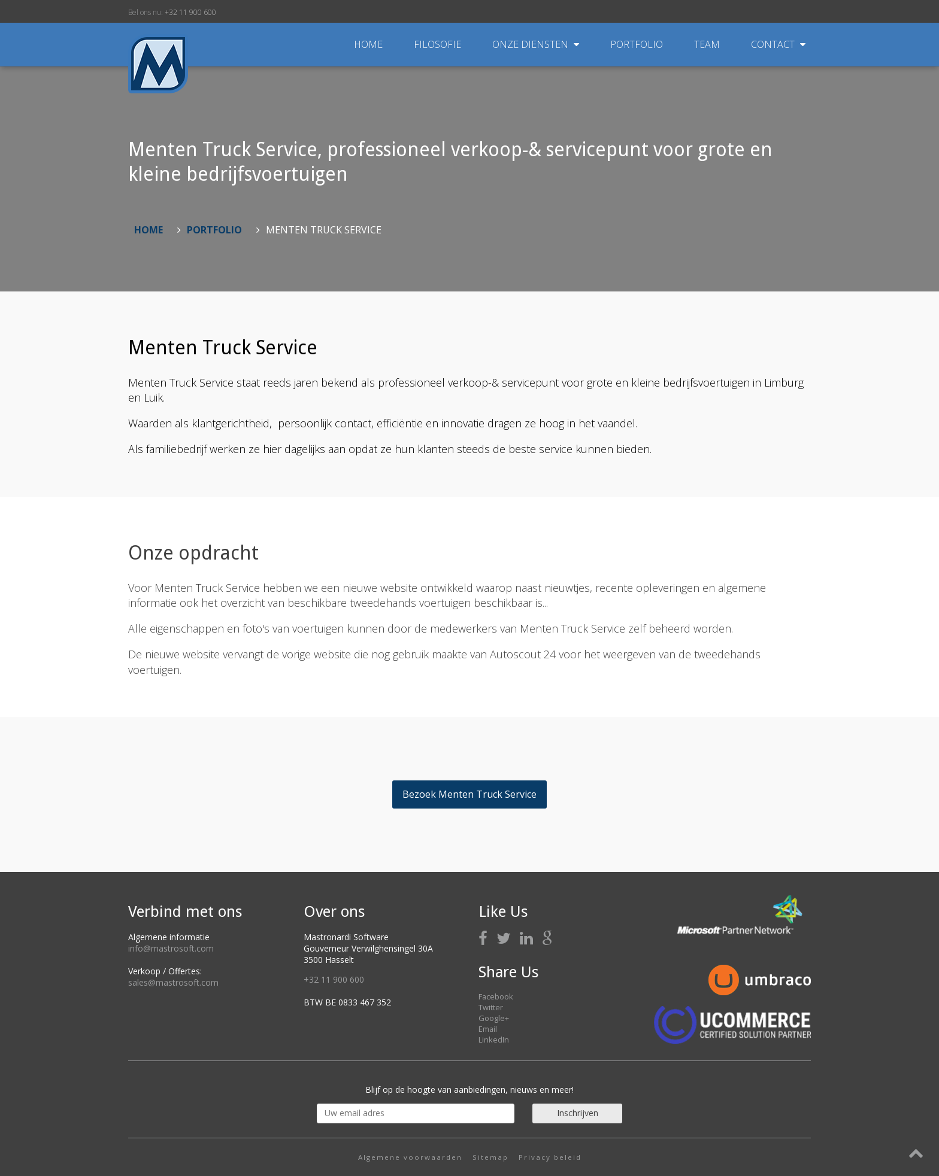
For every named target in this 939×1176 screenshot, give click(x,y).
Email (487, 1028)
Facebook (495, 996)
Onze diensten (536, 44)
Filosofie (439, 44)
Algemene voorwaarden (410, 1157)
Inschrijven (577, 1113)
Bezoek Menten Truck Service (469, 794)
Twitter (490, 1007)
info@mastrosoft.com (171, 948)
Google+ (493, 1018)
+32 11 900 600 (190, 12)
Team (708, 44)
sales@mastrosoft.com (173, 982)
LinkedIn (493, 1039)
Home (368, 44)
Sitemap (490, 1157)
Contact (778, 44)
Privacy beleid (550, 1157)
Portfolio (637, 44)
